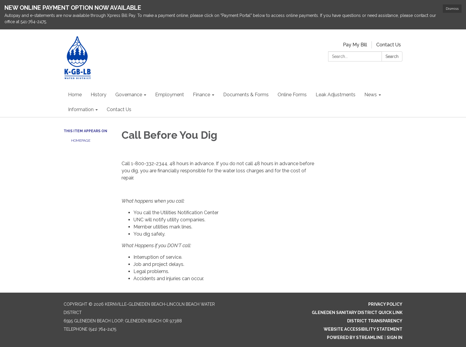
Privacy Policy (385, 304)
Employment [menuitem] (169, 94)
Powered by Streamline (355, 337)
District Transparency (374, 320)
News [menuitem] (370, 94)
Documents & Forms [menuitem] (246, 94)
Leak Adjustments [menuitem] (335, 94)
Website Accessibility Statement (363, 329)
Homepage (80, 140)
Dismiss (452, 9)
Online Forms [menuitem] (292, 94)
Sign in (394, 337)
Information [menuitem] (81, 109)
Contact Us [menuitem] (119, 109)
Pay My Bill (355, 45)
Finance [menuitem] (201, 94)
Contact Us (388, 45)
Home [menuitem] (75, 94)
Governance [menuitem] (128, 94)
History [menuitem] (98, 94)
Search (392, 56)
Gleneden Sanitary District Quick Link (357, 312)
